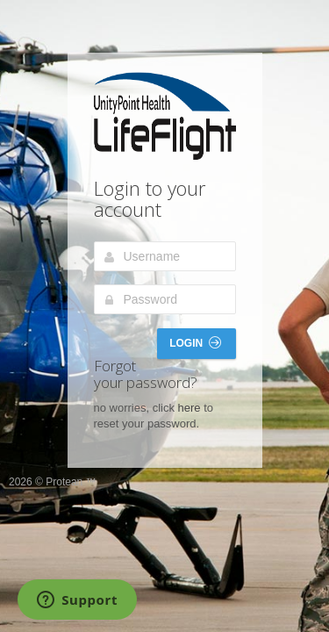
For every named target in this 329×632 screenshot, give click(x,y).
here (189, 407)
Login (194, 342)
